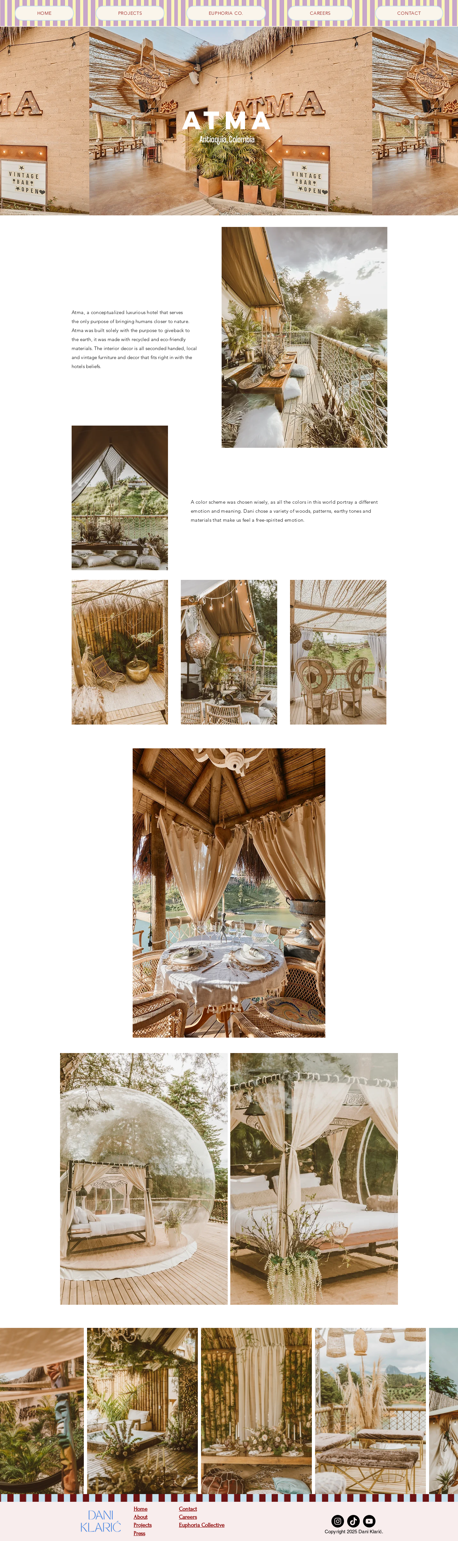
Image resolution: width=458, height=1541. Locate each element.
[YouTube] (369, 1521)
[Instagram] (337, 1521)
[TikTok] (353, 1521)
